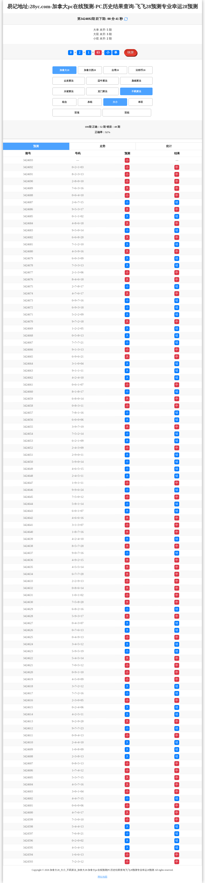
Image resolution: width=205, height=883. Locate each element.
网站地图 (102, 876)
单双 (140, 102)
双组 (127, 112)
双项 (76, 112)
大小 (115, 102)
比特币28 (140, 70)
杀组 (89, 102)
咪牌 (130, 52)
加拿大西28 (90, 70)
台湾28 (115, 70)
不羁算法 (136, 91)
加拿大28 (64, 70)
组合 (64, 102)
